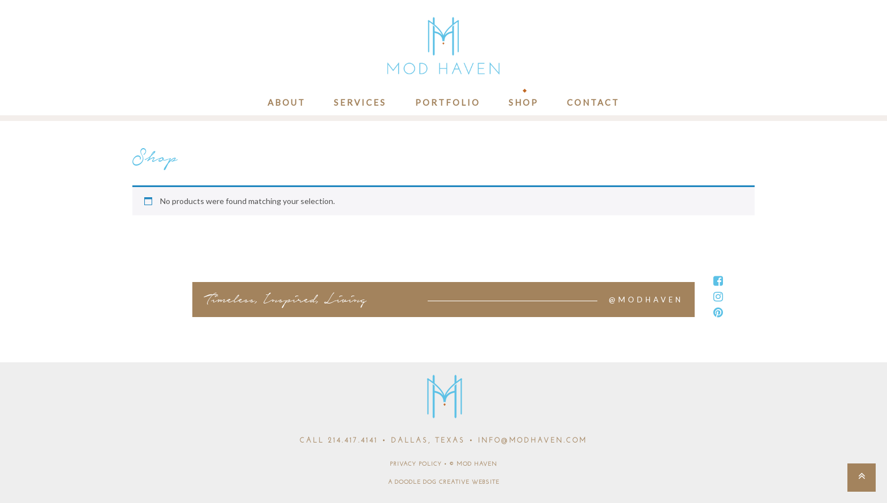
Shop (524, 102)
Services (360, 102)
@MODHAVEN (646, 299)
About (286, 102)
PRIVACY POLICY (416, 464)
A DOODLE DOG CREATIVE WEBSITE (444, 482)
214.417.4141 (353, 440)
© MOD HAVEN (473, 464)
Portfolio (447, 102)
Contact (593, 102)
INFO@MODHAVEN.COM (532, 440)
